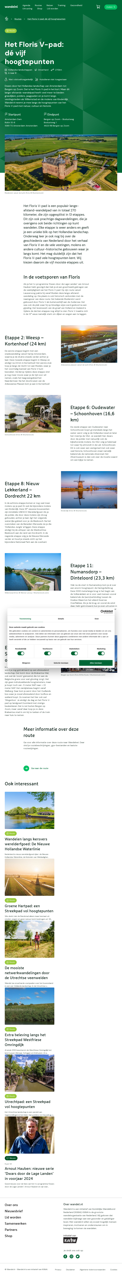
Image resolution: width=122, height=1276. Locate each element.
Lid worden (13, 1217)
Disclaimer (70, 1269)
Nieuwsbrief (14, 1211)
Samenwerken (15, 1223)
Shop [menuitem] (39, 8)
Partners (11, 1230)
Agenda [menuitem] (26, 5)
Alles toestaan (96, 663)
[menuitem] (11, 6)
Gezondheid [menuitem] (76, 5)
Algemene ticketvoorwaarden (92, 1269)
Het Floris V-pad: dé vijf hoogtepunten (46, 19)
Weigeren (26, 663)
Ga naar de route (39, 768)
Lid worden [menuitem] (52, 8)
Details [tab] (61, 619)
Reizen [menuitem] (50, 5)
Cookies (113, 1269)
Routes (18, 19)
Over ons (11, 1205)
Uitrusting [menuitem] (27, 8)
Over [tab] (97, 619)
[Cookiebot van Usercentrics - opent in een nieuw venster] (102, 612)
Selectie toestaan (61, 663)
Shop (8, 1236)
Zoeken (109, 7)
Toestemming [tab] (25, 619)
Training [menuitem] (62, 5)
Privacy (58, 1269)
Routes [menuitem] (38, 5)
